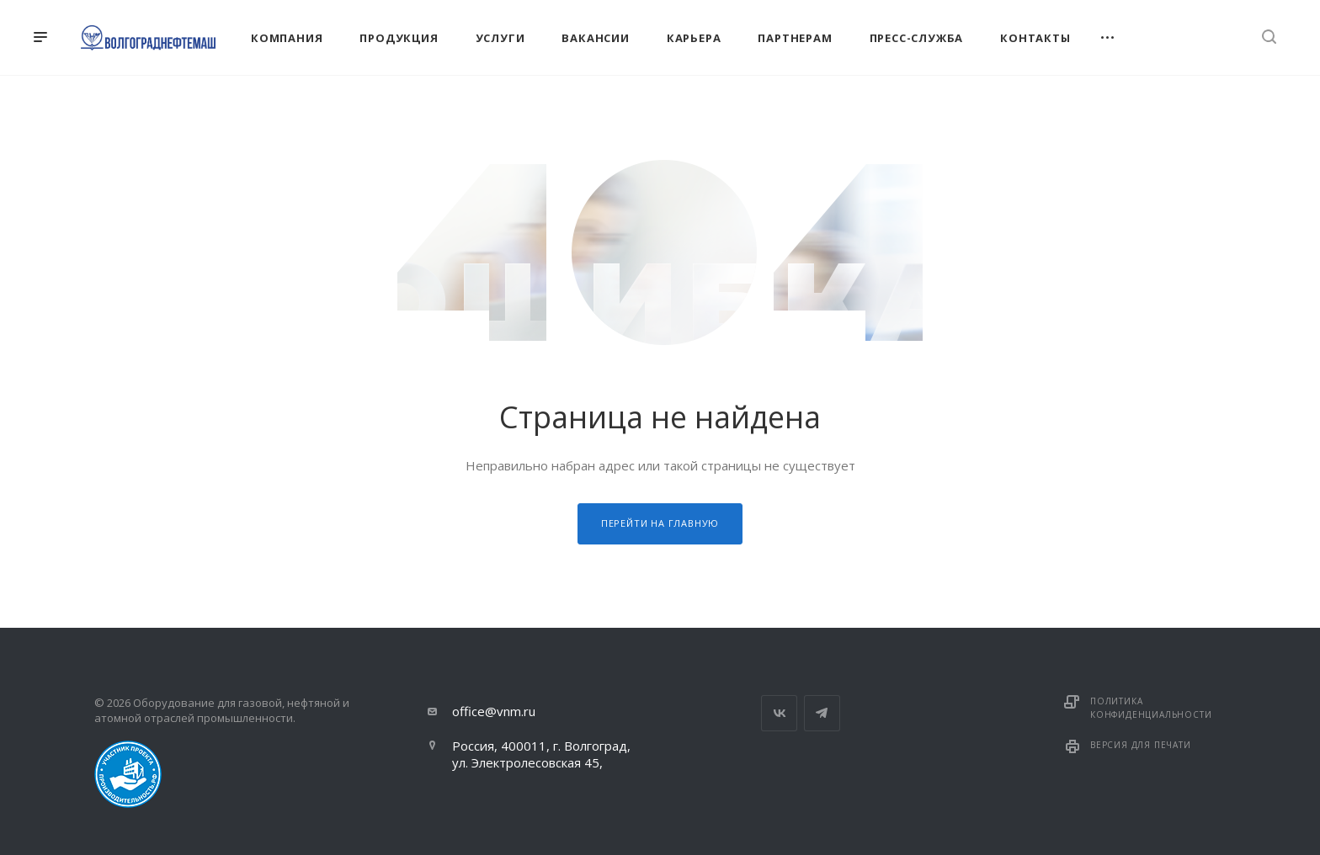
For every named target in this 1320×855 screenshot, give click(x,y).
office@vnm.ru (493, 711)
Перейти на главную (660, 523)
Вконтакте (779, 713)
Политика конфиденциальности (1150, 707)
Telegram (822, 713)
